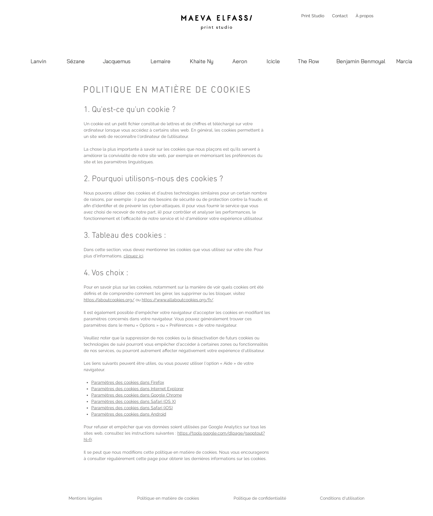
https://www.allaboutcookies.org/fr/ (177, 299)
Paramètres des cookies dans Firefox (127, 382)
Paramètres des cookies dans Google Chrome (136, 395)
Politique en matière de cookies (168, 498)
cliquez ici (133, 255)
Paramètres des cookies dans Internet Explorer (137, 388)
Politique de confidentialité (260, 498)
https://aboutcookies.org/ (109, 299)
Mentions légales (85, 498)
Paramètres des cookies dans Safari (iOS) (132, 407)
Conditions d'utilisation (342, 498)
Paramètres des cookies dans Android (128, 414)
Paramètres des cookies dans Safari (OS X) (133, 401)
